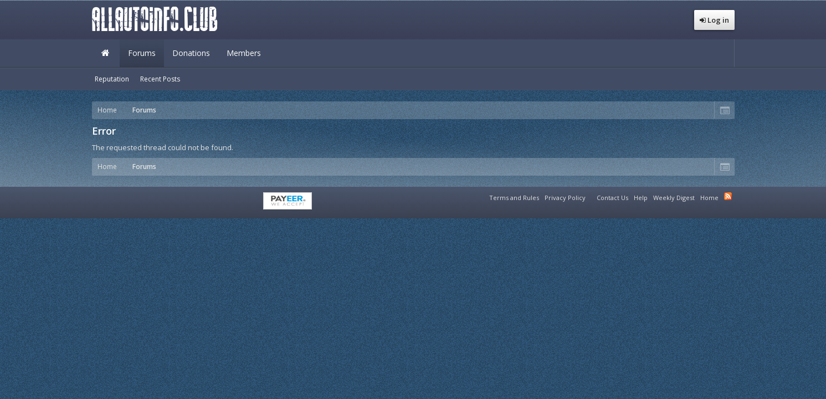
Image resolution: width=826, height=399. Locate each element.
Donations (191, 53)
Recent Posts (160, 79)
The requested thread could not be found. (162, 147)
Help (641, 197)
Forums (142, 53)
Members (244, 53)
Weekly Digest (674, 197)
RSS (728, 196)
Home (106, 53)
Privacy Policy (565, 197)
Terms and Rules (514, 197)
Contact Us (612, 197)
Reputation (112, 79)
